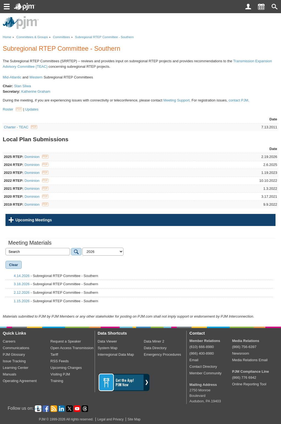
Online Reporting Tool (249, 384)
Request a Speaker (65, 341)
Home (7, 37)
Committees (61, 37)
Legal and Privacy (110, 419)
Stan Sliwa (22, 86)
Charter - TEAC (20, 127)
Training (56, 381)
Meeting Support (176, 100)
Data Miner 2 (154, 341)
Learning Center (15, 368)
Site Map (134, 419)
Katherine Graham (35, 91)
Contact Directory (203, 366)
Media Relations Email (250, 360)
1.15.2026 (22, 301)
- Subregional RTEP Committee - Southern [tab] (53, 276)
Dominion (36, 157)
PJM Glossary (14, 354)
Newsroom (240, 353)
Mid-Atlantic (12, 77)
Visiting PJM (60, 374)
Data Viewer (107, 341)
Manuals (9, 374)
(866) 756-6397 (244, 347)
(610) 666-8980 (201, 347)
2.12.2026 (22, 292)
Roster (12, 109)
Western (36, 77)
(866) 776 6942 (244, 377)
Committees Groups (32, 37)
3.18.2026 (22, 284)
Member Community (205, 373)
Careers (9, 341)
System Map (107, 348)
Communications (16, 348)
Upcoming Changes (66, 368)
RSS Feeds (59, 361)
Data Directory (155, 348)
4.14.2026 (22, 276)
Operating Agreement (20, 381)
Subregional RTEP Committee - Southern (104, 37)
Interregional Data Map (116, 354)
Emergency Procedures (162, 354)
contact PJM (238, 100)
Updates (31, 109)
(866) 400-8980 (201, 353)
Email (193, 360)
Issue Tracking (14, 361)
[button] (274, 6)
